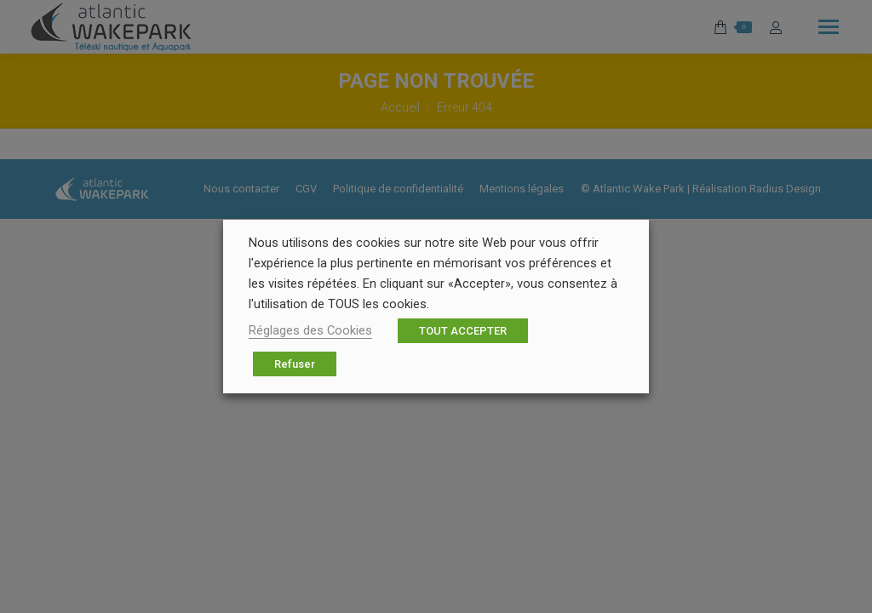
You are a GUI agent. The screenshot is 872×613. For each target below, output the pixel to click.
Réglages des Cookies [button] (310, 330)
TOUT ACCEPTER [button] (463, 330)
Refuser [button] (294, 364)
